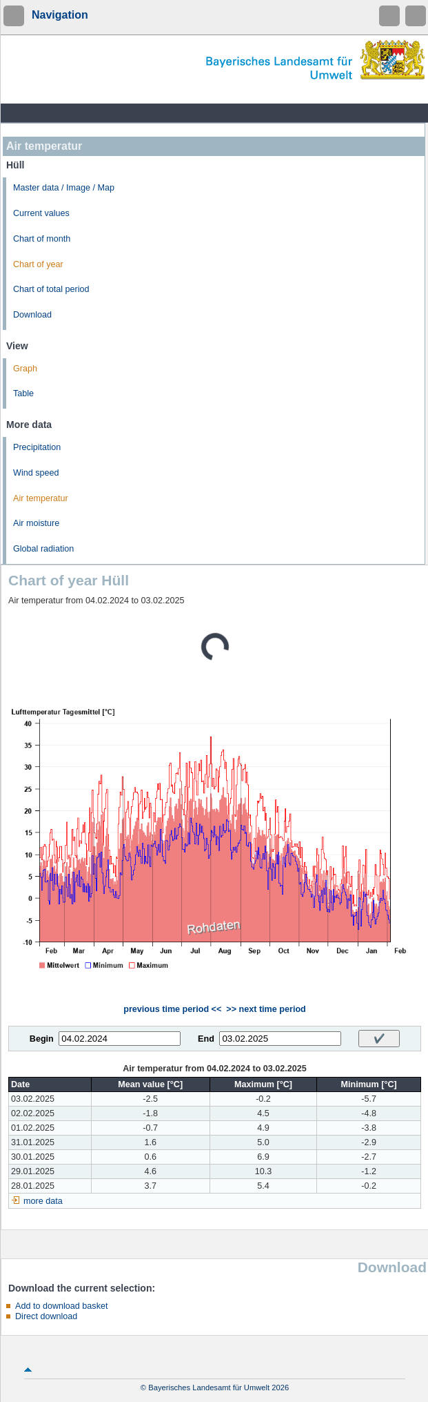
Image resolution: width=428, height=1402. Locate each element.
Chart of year (38, 264)
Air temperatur (40, 498)
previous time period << (172, 1009)
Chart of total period (51, 289)
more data (43, 1201)
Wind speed (36, 473)
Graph (25, 368)
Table (23, 393)
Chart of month (41, 239)
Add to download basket (61, 1306)
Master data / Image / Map (63, 188)
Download (32, 315)
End (206, 1039)
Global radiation (43, 549)
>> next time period (265, 1009)
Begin (42, 1039)
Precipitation (37, 447)
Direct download (46, 1316)
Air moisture (36, 523)
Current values (41, 213)
